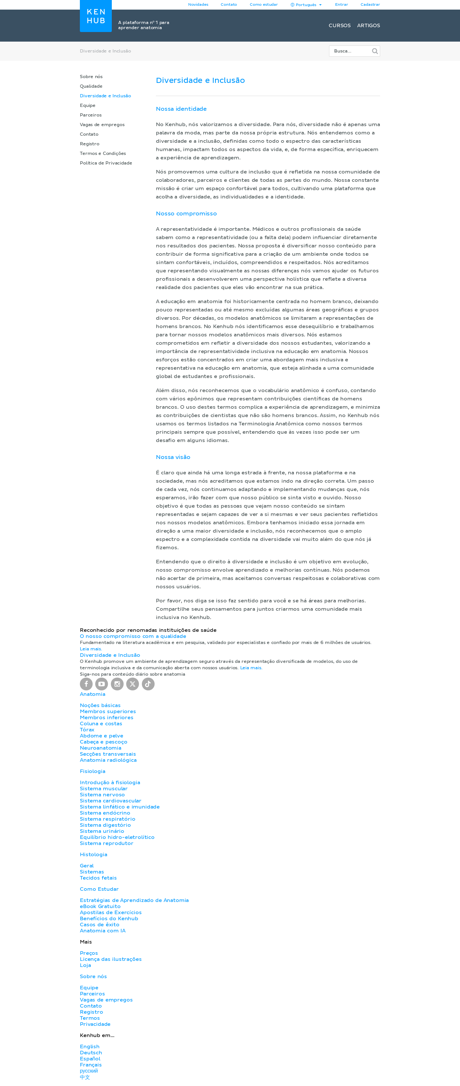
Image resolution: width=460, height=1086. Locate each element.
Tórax (87, 729)
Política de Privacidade (106, 163)
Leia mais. (91, 649)
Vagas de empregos (102, 125)
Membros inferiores (107, 717)
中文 (85, 1077)
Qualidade (91, 86)
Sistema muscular (104, 788)
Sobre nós (91, 77)
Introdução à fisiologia (110, 782)
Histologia (93, 854)
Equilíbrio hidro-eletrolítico (117, 837)
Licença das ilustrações (111, 959)
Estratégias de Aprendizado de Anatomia (134, 900)
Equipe (88, 105)
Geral (87, 865)
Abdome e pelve (101, 735)
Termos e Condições (103, 153)
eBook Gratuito (100, 906)
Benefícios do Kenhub (109, 918)
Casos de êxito (99, 924)
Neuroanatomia (100, 748)
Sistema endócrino (105, 813)
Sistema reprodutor (107, 843)
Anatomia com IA (103, 930)
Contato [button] (229, 5)
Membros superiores (108, 711)
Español (90, 1058)
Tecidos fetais (98, 878)
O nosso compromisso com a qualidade (133, 636)
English (90, 1046)
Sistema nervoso (102, 794)
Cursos (340, 25)
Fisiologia (92, 771)
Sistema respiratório (107, 819)
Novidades (198, 5)
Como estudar (264, 5)
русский (89, 1071)
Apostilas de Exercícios (111, 912)
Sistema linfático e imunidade (120, 806)
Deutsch (91, 1052)
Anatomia (92, 694)
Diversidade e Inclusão (105, 96)
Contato (89, 134)
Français (91, 1064)
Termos (90, 1018)
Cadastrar (370, 5)
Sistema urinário (102, 831)
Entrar (341, 5)
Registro (89, 144)
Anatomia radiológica (108, 760)
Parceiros (91, 115)
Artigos (368, 25)
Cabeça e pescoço (103, 741)
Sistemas (92, 871)
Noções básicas (100, 705)
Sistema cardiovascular (111, 800)
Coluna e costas (101, 723)
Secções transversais (108, 754)
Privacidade (95, 1024)
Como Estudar (99, 889)
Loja (85, 965)
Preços (89, 953)
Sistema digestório (105, 825)
